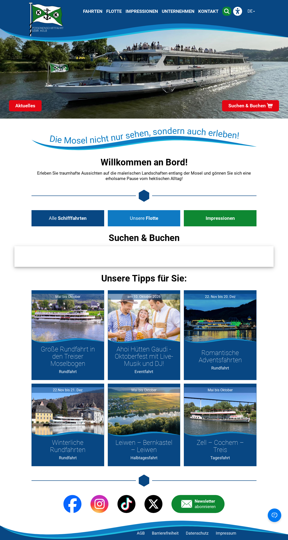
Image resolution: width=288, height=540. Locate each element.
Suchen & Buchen (247, 105)
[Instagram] (99, 504)
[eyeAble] (237, 11)
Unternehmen (178, 11)
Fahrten (92, 11)
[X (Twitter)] (153, 504)
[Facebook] (72, 504)
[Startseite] (46, 19)
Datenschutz (197, 533)
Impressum (226, 533)
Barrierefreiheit (165, 533)
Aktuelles (25, 105)
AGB (141, 533)
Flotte (114, 11)
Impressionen (142, 11)
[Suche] (226, 11)
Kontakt (208, 11)
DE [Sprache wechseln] (250, 11)
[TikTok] (126, 504)
